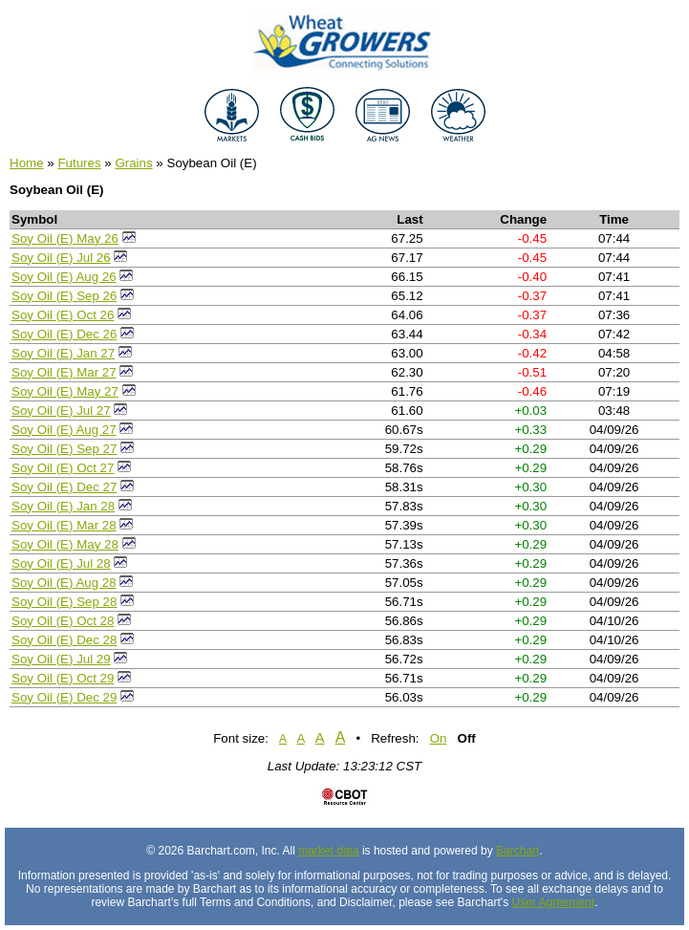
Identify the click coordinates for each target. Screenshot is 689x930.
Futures (78, 163)
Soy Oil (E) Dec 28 (64, 640)
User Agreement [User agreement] (552, 902)
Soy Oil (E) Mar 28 (64, 525)
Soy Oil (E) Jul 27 (61, 410)
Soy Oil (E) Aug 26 (64, 277)
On (438, 738)
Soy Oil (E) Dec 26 (64, 334)
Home (27, 163)
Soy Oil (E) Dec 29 (64, 697)
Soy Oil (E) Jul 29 (61, 659)
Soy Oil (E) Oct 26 (62, 315)
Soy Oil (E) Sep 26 (64, 296)
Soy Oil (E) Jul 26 (61, 257)
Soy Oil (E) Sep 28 (64, 602)
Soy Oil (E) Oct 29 (62, 678)
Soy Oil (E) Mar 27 (64, 372)
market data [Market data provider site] (328, 850)
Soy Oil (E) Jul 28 (61, 563)
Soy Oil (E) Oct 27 (62, 468)
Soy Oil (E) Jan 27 (63, 353)
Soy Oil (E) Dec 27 (64, 487)
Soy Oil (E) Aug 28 (64, 582)
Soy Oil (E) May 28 (64, 544)
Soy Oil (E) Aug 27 (64, 429)
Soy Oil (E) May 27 (64, 391)
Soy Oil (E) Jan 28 (63, 506)
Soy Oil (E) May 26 (64, 238)
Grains (133, 163)
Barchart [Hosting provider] (517, 850)
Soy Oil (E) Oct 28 (62, 621)
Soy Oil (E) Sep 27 (64, 449)
